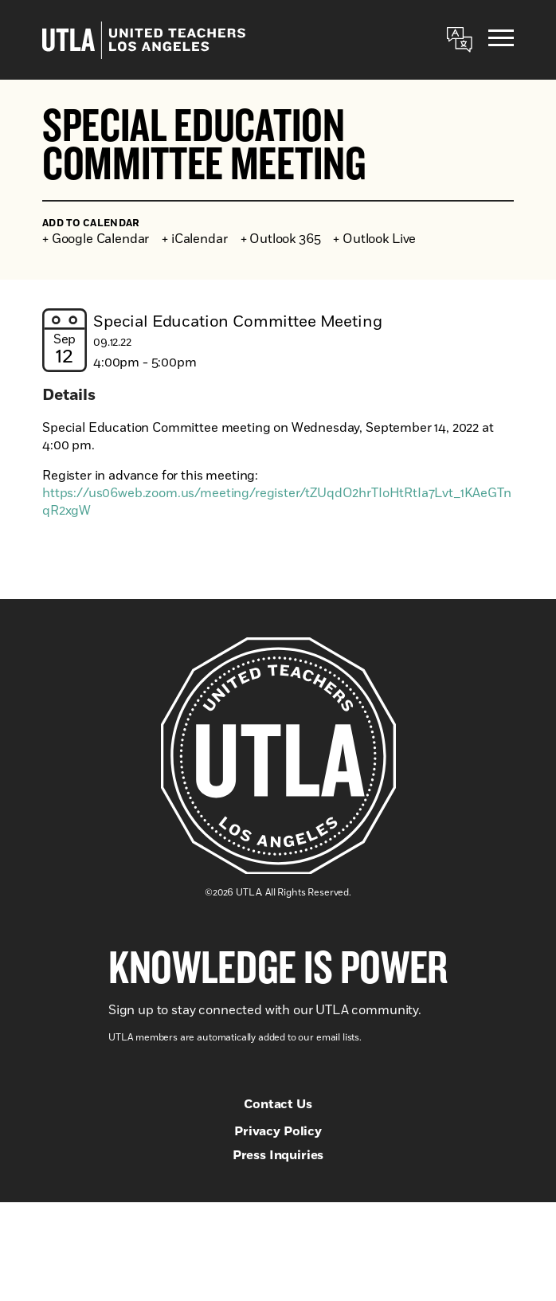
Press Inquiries (278, 1155)
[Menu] (501, 40)
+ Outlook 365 (281, 239)
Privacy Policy (278, 1131)
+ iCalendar (194, 239)
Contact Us (277, 1104)
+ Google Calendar (95, 239)
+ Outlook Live (374, 239)
